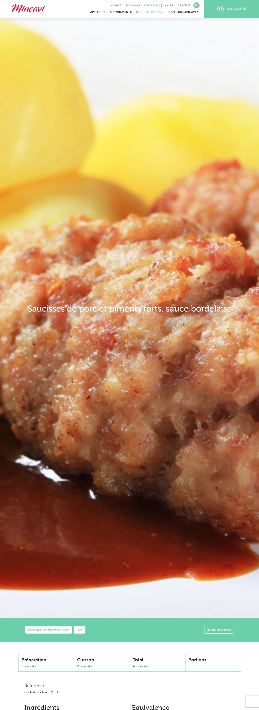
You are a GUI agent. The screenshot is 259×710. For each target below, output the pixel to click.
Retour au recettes (219, 629)
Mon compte (231, 9)
